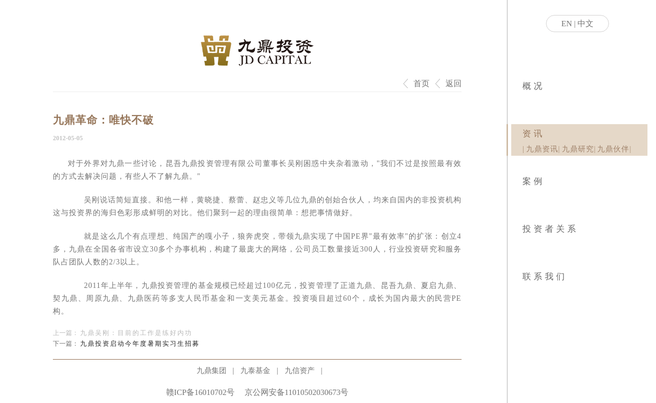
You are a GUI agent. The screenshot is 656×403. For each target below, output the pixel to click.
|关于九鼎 (523, 101)
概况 (533, 85)
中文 (585, 23)
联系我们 (544, 276)
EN (566, 23)
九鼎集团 (212, 371)
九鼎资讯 (542, 149)
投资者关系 (550, 228)
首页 (421, 83)
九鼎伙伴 (613, 149)
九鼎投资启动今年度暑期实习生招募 (140, 343)
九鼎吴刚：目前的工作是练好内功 (136, 333)
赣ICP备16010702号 (200, 392)
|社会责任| (526, 101)
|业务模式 (525, 101)
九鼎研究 (578, 149)
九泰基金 (255, 371)
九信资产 (300, 371)
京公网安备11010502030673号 (296, 392)
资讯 (533, 133)
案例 (533, 181)
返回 (454, 83)
